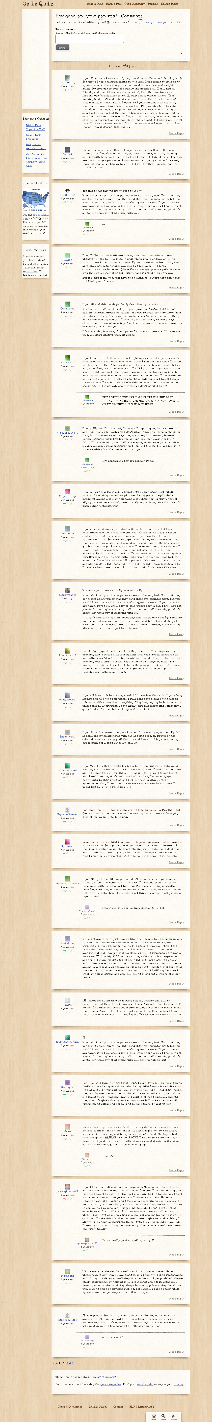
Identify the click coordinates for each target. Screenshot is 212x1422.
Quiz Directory (135, 3)
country (179, 1384)
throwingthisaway (67, 883)
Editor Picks (169, 3)
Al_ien (67, 260)
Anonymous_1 (67, 655)
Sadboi (67, 154)
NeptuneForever (67, 814)
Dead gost (67, 1087)
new (133, 66)
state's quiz (144, 1384)
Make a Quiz (95, 3)
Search (163, 1417)
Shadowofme (67, 736)
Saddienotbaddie (67, 1042)
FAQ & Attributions (142, 1406)
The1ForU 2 (67, 195)
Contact (118, 1406)
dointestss (67, 533)
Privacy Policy (98, 1406)
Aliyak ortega (67, 496)
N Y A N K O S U (67, 432)
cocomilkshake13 (67, 770)
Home (153, 1417)
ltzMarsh (67, 1131)
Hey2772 (67, 1005)
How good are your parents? (163, 22)
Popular (153, 3)
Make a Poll (113, 3)
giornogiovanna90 (67, 1191)
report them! (30, 271)
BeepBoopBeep (67, 1320)
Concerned (67, 308)
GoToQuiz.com (106, 1377)
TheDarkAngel (87, 911)
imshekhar (67, 943)
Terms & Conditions (70, 1406)
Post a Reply (176, 133)
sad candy (87, 227)
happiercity (67, 82)
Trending (173, 1417)
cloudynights (67, 595)
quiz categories (111, 1384)
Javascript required (89, 39)
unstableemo (67, 699)
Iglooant (67, 846)
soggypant (67, 1275)
